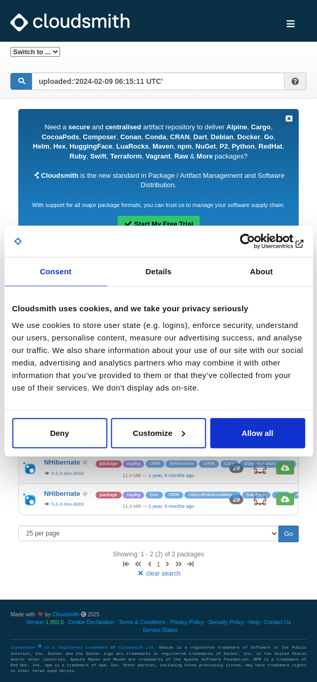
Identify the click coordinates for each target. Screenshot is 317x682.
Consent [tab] (56, 271)
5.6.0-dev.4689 (68, 504)
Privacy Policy (187, 622)
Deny (59, 432)
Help (254, 622)
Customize (159, 432)
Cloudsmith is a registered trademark (60, 647)
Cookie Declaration (91, 622)
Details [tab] (159, 271)
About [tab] (261, 271)
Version (45, 622)
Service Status (160, 630)
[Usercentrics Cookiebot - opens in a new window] (259, 241)
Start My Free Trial (158, 224)
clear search (158, 573)
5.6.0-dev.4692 (68, 473)
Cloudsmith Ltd (136, 647)
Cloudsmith (65, 614)
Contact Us (277, 622)
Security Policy (226, 622)
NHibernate (63, 462)
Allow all (258, 432)
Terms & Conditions (142, 622)
